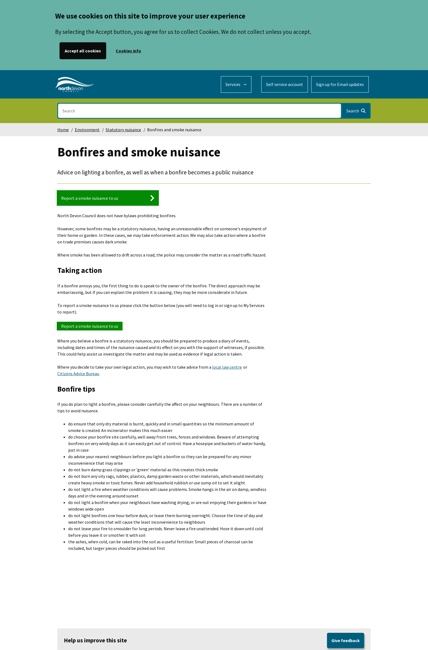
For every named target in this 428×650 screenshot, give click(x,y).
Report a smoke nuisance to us (89, 326)
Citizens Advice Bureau (78, 373)
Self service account (284, 84)
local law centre (227, 367)
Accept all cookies (83, 50)
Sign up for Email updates (340, 84)
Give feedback (345, 640)
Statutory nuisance (123, 129)
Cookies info (128, 50)
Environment (87, 129)
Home (63, 129)
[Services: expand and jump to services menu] (236, 84)
